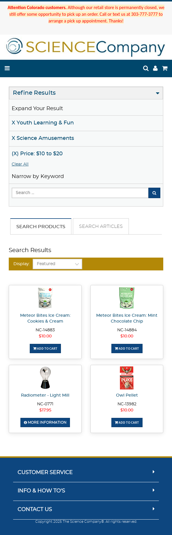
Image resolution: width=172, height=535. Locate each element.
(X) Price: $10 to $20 (37, 153)
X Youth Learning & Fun (43, 123)
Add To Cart (45, 348)
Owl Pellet (127, 395)
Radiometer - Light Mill (45, 395)
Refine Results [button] (34, 93)
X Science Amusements (43, 138)
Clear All (20, 164)
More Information (45, 422)
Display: (21, 264)
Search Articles (101, 226)
